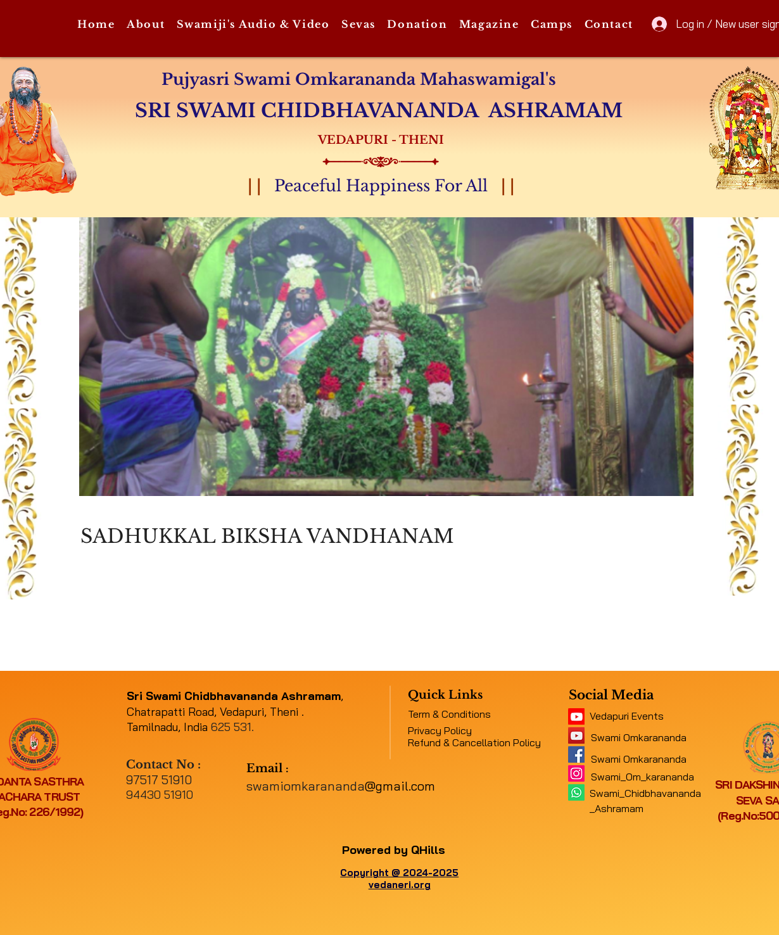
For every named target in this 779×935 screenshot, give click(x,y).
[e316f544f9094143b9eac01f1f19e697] (576, 754)
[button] (146, 24)
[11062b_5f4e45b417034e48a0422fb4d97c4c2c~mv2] (576, 716)
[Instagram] (576, 773)
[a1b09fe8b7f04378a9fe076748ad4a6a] (576, 735)
